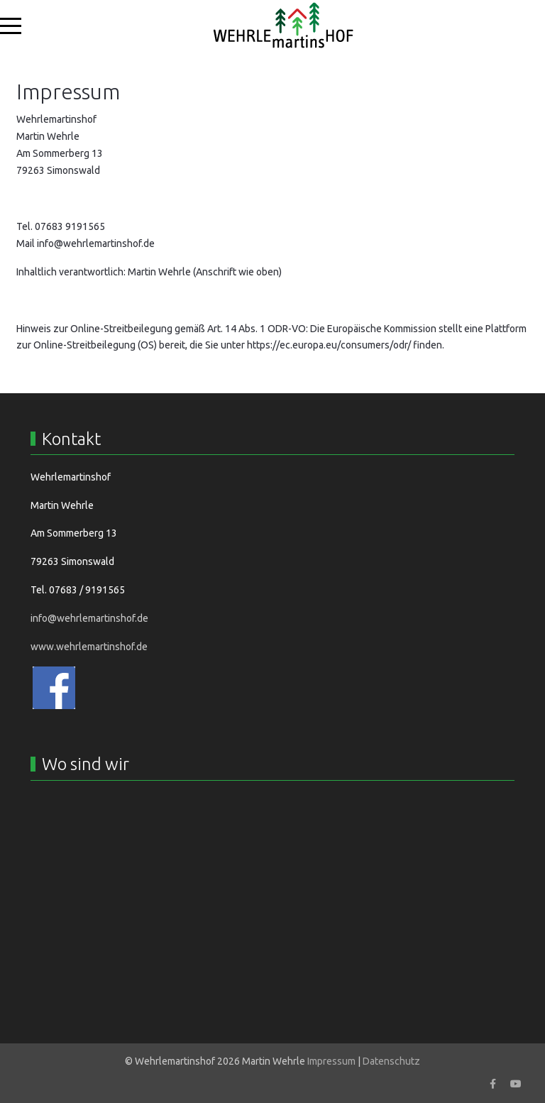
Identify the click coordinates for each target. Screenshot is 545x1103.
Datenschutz (391, 1061)
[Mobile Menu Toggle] (10, 25)
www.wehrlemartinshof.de (89, 646)
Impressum (331, 1061)
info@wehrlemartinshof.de (96, 243)
